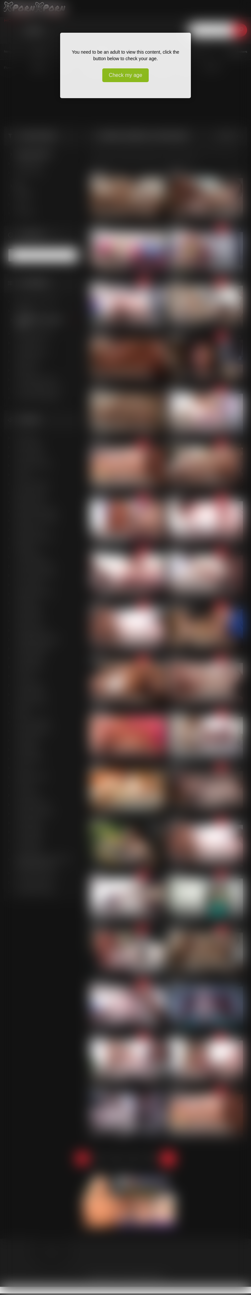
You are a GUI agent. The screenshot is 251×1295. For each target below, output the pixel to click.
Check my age (125, 75)
